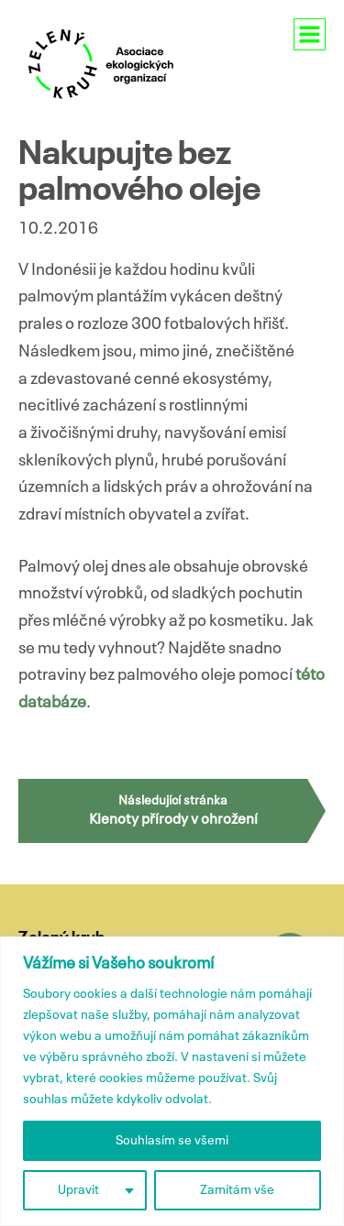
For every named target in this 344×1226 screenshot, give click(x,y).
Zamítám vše (237, 1190)
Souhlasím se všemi (172, 1140)
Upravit (78, 1190)
